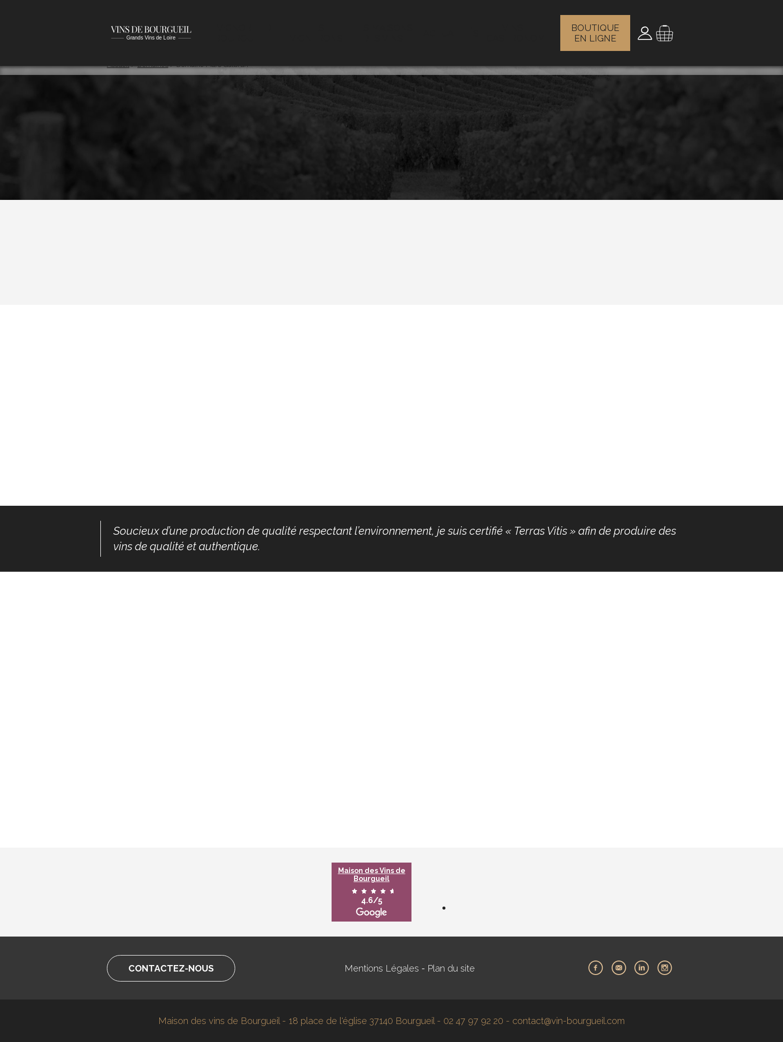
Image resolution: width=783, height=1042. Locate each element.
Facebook (595, 968)
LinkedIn (641, 968)
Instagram (664, 968)
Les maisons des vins (385, 27)
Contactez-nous (171, 968)
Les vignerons (318, 27)
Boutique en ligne (597, 27)
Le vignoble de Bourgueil (242, 27)
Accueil (118, 64)
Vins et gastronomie (520, 27)
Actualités (452, 27)
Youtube (618, 968)
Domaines (152, 64)
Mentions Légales (382, 968)
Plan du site (451, 968)
